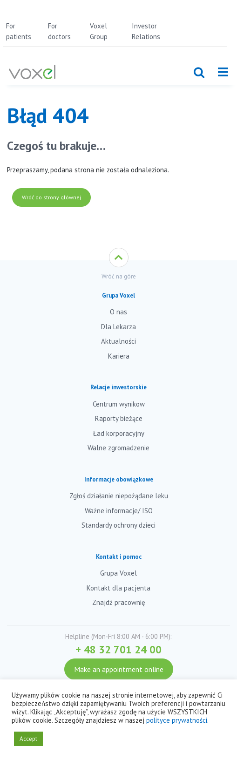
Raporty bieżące (118, 418)
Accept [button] (28, 739)
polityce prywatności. (177, 720)
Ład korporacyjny (118, 433)
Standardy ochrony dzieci (118, 525)
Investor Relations (146, 31)
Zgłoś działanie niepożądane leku (118, 495)
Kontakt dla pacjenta (118, 588)
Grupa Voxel (118, 573)
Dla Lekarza (118, 326)
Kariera (118, 356)
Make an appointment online (118, 669)
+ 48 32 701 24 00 (118, 649)
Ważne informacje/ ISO (119, 510)
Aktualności (118, 341)
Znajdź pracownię (118, 602)
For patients (18, 31)
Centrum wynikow (119, 404)
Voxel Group (99, 31)
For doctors (59, 31)
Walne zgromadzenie (118, 447)
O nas (118, 311)
